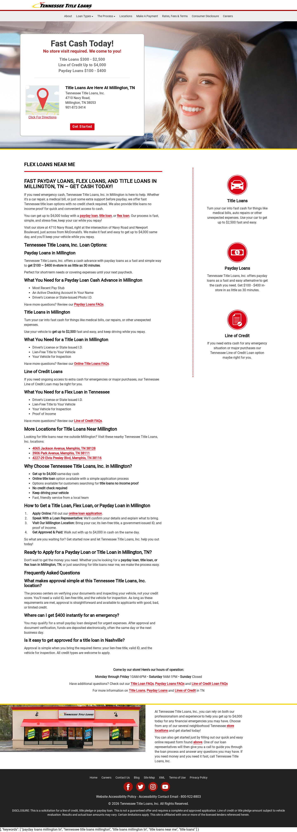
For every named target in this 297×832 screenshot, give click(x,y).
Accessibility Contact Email (158, 797)
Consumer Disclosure (205, 16)
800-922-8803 (191, 797)
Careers (228, 16)
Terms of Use (177, 777)
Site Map (149, 777)
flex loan (123, 216)
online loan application (85, 513)
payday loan (89, 216)
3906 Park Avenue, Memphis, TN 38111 (61, 453)
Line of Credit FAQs (88, 421)
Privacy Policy (198, 777)
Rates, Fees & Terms (175, 16)
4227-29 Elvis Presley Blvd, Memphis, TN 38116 (66, 458)
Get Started (82, 127)
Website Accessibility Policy (116, 797)
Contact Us (123, 777)
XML (162, 777)
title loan (105, 216)
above (197, 742)
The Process (106, 16)
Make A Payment (147, 16)
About (68, 16)
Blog (137, 777)
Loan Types (84, 16)
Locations (125, 16)
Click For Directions (42, 102)
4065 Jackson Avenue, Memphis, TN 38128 (63, 448)
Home (93, 777)
